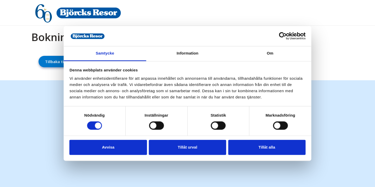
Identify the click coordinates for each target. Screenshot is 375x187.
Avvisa (113, 150)
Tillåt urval (187, 150)
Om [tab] (265, 50)
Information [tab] (187, 50)
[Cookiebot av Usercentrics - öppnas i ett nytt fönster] (276, 33)
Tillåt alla (262, 150)
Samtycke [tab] (109, 50)
